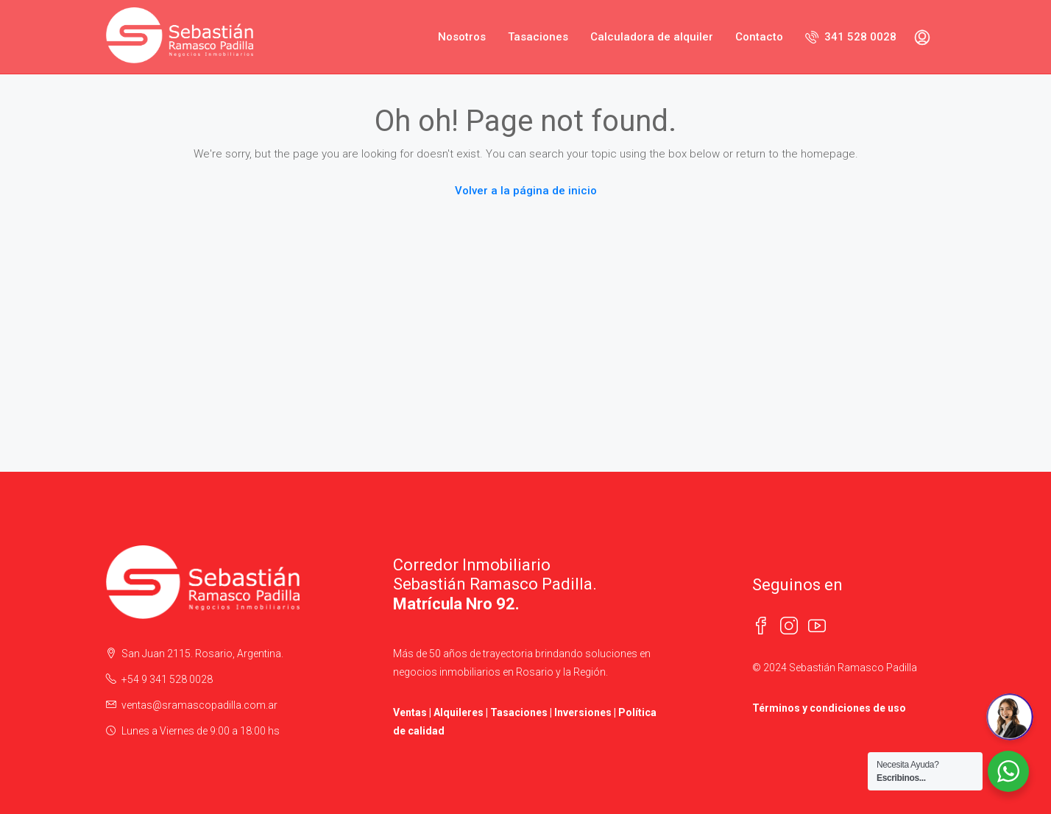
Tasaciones (538, 36)
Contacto (759, 36)
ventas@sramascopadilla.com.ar (199, 705)
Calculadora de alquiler (651, 36)
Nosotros (462, 36)
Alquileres (459, 712)
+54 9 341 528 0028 (167, 679)
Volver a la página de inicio (526, 190)
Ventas (410, 712)
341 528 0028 (850, 36)
